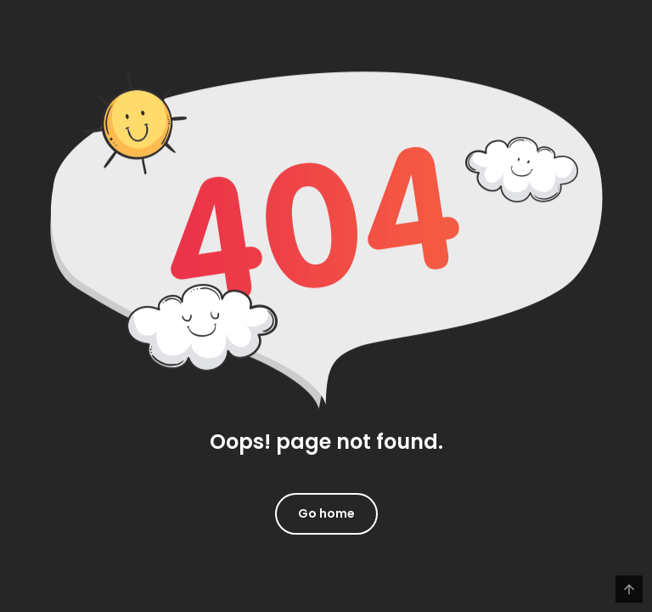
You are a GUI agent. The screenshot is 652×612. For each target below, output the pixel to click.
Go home (326, 513)
